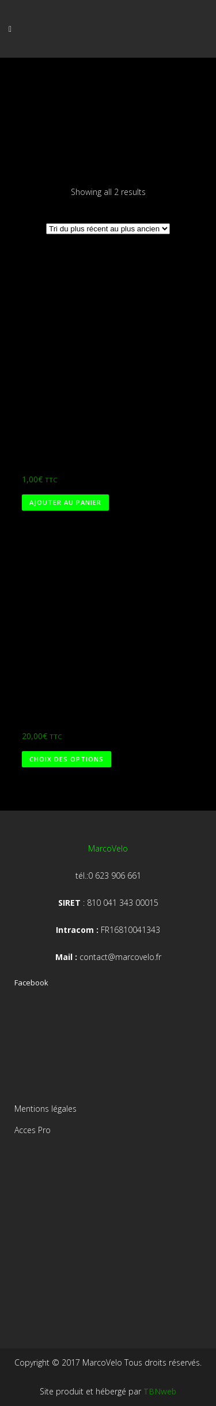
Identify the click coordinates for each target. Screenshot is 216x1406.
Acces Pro (32, 1129)
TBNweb (159, 1391)
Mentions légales (45, 1108)
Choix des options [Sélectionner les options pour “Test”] (66, 759)
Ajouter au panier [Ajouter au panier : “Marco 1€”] (65, 502)
